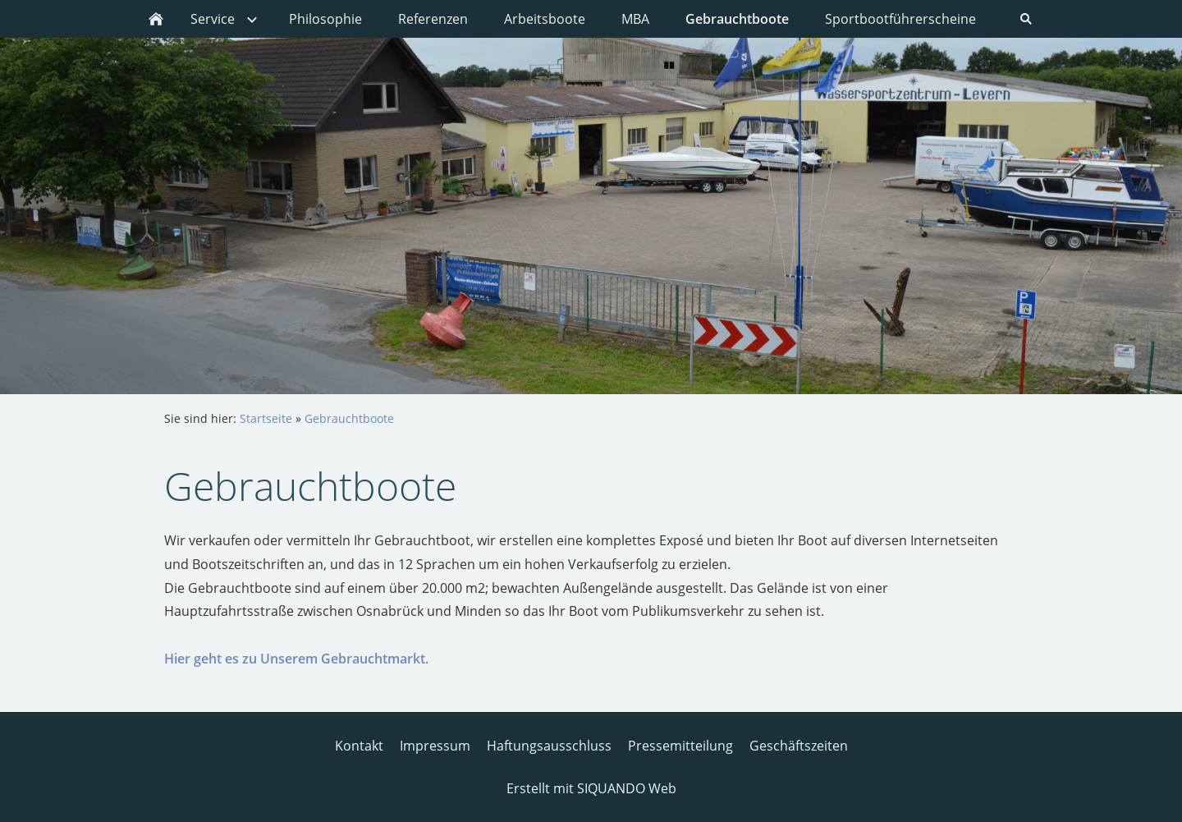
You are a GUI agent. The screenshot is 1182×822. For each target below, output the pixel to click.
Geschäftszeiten (798, 746)
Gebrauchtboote (349, 418)
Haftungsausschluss (549, 746)
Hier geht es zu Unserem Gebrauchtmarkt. (296, 659)
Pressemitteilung (680, 746)
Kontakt (359, 746)
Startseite (266, 418)
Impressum (435, 746)
